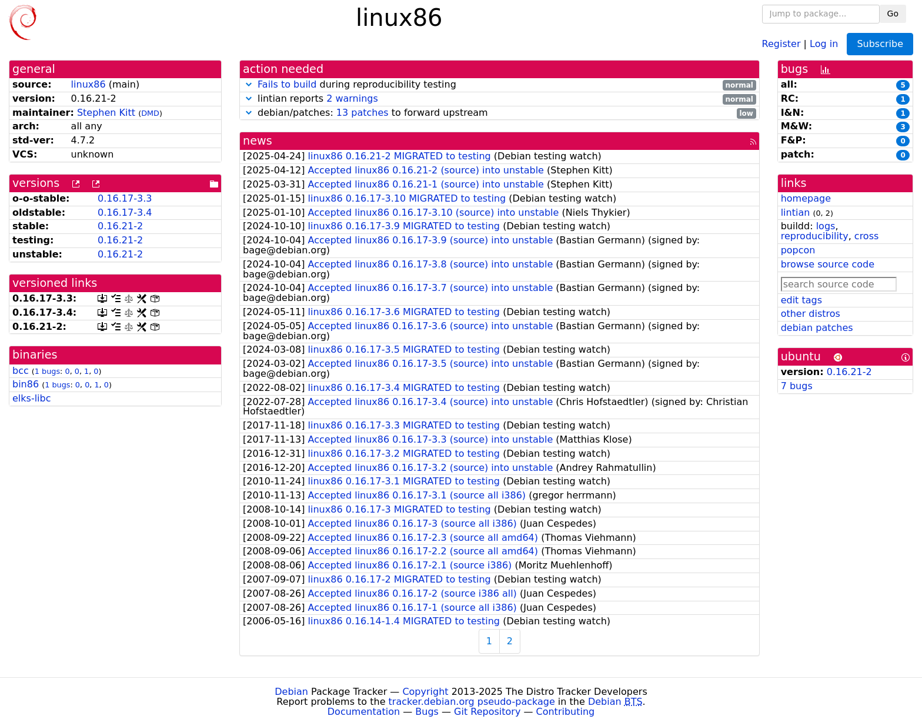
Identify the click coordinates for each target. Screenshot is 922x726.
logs (826, 226)
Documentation (364, 711)
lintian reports (499, 99)
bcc (20, 370)
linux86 (88, 84)
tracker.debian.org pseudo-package (472, 701)
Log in (824, 43)
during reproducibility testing (499, 85)
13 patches (362, 112)
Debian (291, 691)
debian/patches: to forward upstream (499, 113)
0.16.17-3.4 (125, 212)
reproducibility (814, 236)
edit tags (801, 300)
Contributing (565, 711)
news (257, 141)
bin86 (25, 384)
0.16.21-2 (120, 226)
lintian (795, 212)
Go (892, 13)
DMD (150, 113)
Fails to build (287, 84)
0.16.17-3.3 (125, 198)
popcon (798, 250)
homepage (806, 198)
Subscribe (880, 43)
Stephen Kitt (106, 112)
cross (866, 236)
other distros (810, 313)
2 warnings (352, 98)
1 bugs (47, 371)
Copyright (425, 691)
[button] (249, 84)
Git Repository (487, 711)
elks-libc (31, 398)
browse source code (827, 264)
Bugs (427, 711)
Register (781, 43)
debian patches (817, 327)
